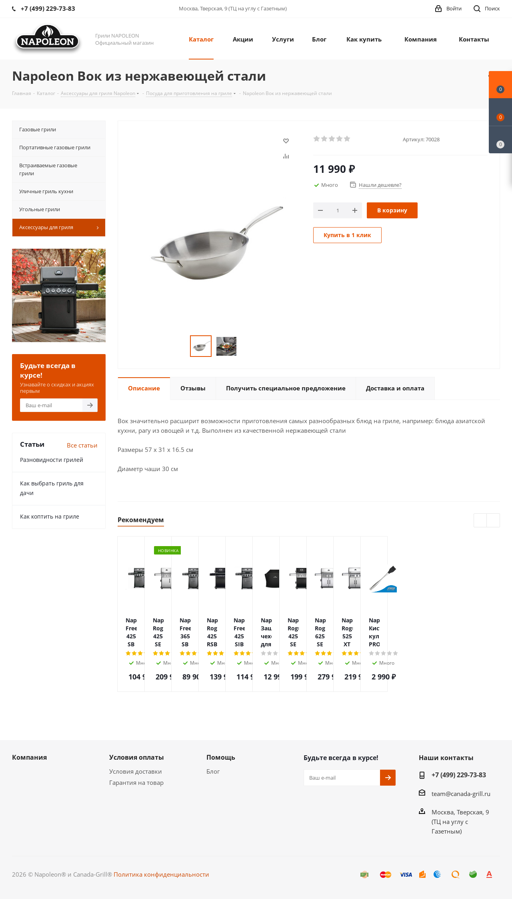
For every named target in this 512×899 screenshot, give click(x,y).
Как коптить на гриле (49, 516)
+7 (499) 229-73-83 (459, 774)
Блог (213, 771)
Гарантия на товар (136, 782)
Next (493, 521)
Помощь (220, 757)
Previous (480, 521)
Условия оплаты (136, 757)
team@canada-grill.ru (461, 794)
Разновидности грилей (51, 459)
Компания (29, 757)
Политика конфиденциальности (161, 874)
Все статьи (82, 445)
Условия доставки (135, 771)
